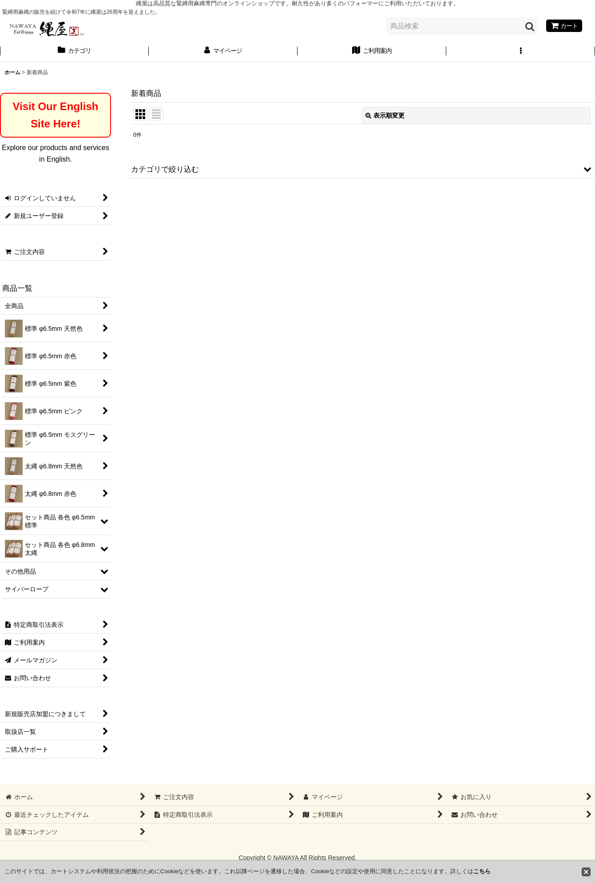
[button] (520, 51)
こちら (482, 871)
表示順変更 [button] (385, 115)
